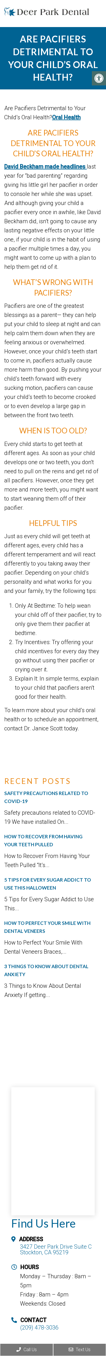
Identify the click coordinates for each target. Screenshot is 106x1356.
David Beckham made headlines (45, 166)
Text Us (79, 1349)
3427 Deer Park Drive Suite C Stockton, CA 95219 (56, 1249)
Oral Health (66, 117)
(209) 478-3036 (39, 1327)
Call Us (26, 1349)
